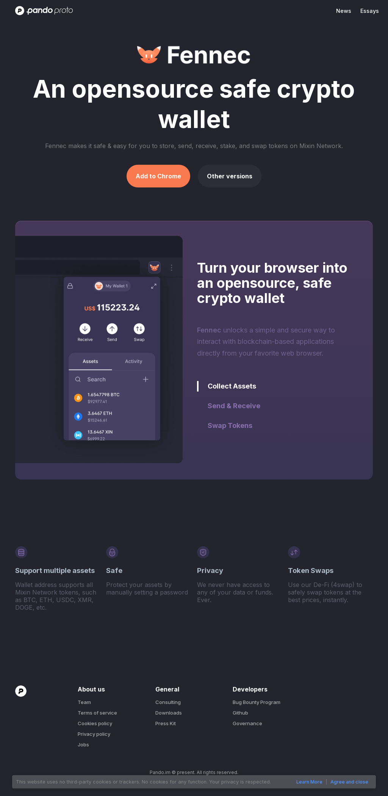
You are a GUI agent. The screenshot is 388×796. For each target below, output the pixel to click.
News (343, 11)
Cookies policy (95, 723)
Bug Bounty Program (256, 702)
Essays (369, 11)
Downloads (168, 713)
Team (84, 702)
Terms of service (97, 713)
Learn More (309, 782)
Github (240, 713)
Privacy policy (94, 734)
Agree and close (349, 782)
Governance (247, 723)
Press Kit (165, 723)
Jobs (83, 744)
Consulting (168, 702)
